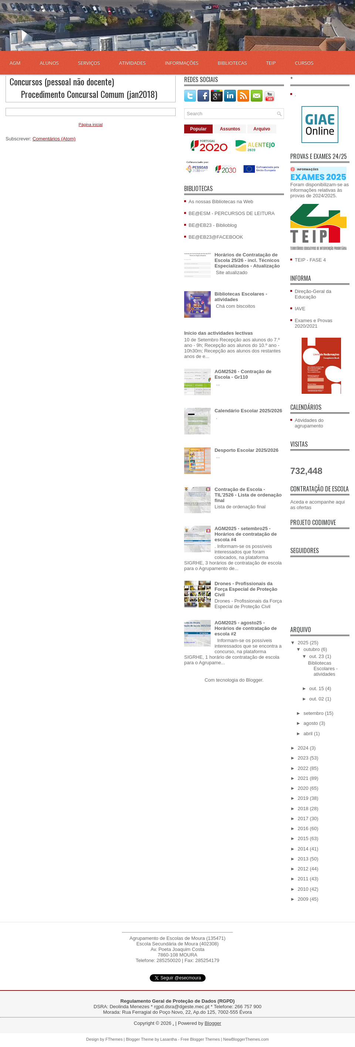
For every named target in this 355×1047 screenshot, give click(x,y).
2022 (304, 768)
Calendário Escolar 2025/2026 (248, 410)
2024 (304, 748)
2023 (304, 758)
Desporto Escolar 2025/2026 (246, 450)
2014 (304, 849)
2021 (304, 778)
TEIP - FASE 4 (310, 260)
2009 (304, 899)
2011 (304, 878)
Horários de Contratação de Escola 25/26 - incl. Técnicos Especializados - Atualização (247, 260)
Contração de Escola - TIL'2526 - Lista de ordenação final (248, 495)
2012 (304, 869)
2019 (304, 798)
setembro (314, 713)
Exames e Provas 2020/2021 (313, 323)
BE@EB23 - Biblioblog (213, 225)
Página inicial (91, 124)
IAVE (300, 308)
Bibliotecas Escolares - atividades (323, 668)
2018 (304, 808)
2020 (304, 788)
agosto (312, 723)
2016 (304, 828)
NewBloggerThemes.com (246, 1039)
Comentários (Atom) (54, 138)
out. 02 (317, 699)
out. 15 (317, 688)
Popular (198, 129)
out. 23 (317, 656)
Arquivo (261, 129)
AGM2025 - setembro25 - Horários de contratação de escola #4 (245, 534)
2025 (304, 642)
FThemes (113, 1039)
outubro (312, 649)
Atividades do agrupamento (309, 423)
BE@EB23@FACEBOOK (216, 237)
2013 (304, 859)
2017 (304, 818)
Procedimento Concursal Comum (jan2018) (89, 93)
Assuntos (230, 129)
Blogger (254, 680)
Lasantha (168, 1039)
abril (309, 733)
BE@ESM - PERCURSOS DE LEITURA (232, 213)
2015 (304, 838)
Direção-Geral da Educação (313, 294)
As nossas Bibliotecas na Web (221, 201)
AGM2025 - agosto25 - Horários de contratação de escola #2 (245, 628)
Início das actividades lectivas (218, 333)
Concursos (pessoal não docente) (62, 81)
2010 (304, 889)
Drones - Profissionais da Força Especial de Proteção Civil (245, 589)
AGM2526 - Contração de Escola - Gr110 (242, 374)
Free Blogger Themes (200, 1039)
